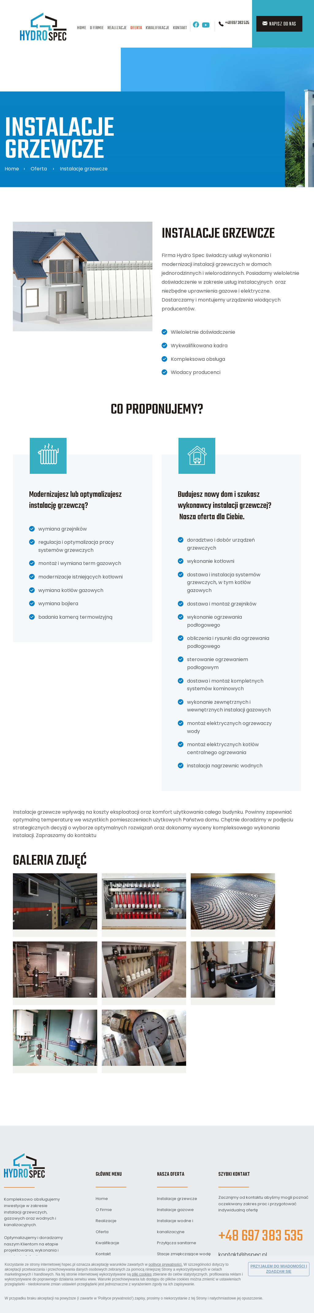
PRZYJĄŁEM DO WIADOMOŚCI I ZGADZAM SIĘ (279, 1269)
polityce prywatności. (166, 1264)
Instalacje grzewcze (84, 168)
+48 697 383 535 (237, 22)
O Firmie (97, 28)
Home (81, 28)
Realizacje (117, 28)
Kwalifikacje (157, 28)
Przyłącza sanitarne (176, 1243)
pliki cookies (142, 1274)
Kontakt (180, 28)
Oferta (136, 28)
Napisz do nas (279, 24)
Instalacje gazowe (175, 1210)
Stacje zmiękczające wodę (184, 1254)
